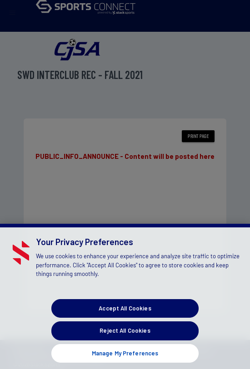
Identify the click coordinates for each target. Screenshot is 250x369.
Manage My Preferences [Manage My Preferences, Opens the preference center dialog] (125, 357)
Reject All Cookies (125, 335)
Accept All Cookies (125, 312)
